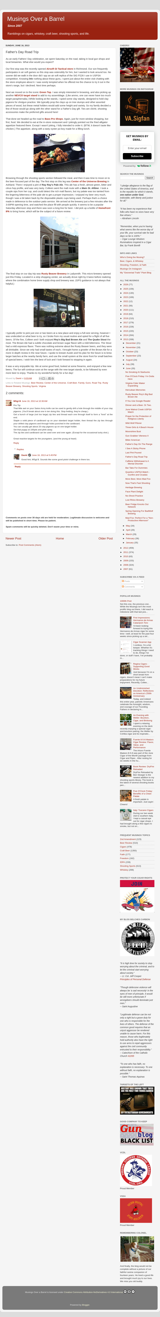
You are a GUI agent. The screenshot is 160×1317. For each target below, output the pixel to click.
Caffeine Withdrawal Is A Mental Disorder (137, 462)
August (129, 360)
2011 (126, 552)
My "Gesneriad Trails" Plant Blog (135, 272)
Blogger (85, 1305)
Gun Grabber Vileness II (137, 436)
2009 (126, 560)
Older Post (106, 538)
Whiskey (124, 870)
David (24, 455)
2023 (126, 297)
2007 (126, 569)
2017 (126, 322)
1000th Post (126, 601)
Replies (20, 449)
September (131, 356)
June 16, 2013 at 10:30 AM (35, 401)
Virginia (42, 386)
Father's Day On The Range (138, 444)
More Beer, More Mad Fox (138, 479)
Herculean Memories (135, 390)
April (128, 530)
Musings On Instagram (131, 269)
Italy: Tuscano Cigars (143, 810)
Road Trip (96, 383)
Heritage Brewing (133, 487)
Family (81, 383)
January (130, 542)
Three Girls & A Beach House (139, 427)
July (128, 364)
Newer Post (13, 538)
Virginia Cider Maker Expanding (135, 384)
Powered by (137, 166)
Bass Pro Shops (54, 119)
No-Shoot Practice (134, 496)
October (130, 351)
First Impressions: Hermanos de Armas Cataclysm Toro (143, 620)
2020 (126, 310)
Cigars (123, 847)
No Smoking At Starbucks (137, 372)
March (129, 534)
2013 (126, 339)
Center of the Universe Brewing (89, 181)
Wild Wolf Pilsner (133, 423)
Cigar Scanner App (142, 642)
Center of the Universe (55, 383)
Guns (88, 383)
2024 (126, 293)
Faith (122, 854)
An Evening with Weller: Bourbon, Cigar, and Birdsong (142, 718)
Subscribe (137, 156)
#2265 (131, 1056)
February (130, 538)
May (128, 526)
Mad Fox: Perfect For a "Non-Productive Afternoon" (139, 519)
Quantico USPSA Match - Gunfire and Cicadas (137, 473)
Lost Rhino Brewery (134, 500)
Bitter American (132, 440)
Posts (126, 581)
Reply (16, 443)
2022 (126, 301)
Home (60, 538)
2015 (126, 331)
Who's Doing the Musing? (132, 257)
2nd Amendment (128, 839)
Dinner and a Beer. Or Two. (138, 405)
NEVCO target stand (25, 95)
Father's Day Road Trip (136, 457)
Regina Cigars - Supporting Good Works (141, 666)
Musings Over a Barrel (35, 19)
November (131, 347)
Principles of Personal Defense (135, 979)
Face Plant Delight (134, 491)
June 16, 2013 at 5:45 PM (44, 455)
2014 (126, 335)
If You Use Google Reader (138, 401)
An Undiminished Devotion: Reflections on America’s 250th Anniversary (143, 692)
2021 (126, 305)
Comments (128, 587)
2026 (126, 284)
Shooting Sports (30, 386)
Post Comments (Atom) (30, 545)
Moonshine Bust (133, 431)
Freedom (124, 858)
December (131, 343)
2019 (126, 314)
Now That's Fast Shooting (137, 483)
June (128, 368)
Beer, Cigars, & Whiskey (131, 261)
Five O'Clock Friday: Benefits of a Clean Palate (142, 793)
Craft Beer (72, 383)
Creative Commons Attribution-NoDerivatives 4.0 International (99, 1291)
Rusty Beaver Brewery (54, 273)
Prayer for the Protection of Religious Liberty (138, 417)
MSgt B (17, 401)
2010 (126, 556)
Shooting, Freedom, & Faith (133, 265)
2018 (126, 318)
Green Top (45, 92)
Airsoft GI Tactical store (59, 69)
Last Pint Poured (133, 452)
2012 (126, 548)
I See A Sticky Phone (135, 448)
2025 (126, 289)
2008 (126, 565)
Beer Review (37, 383)
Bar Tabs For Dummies (136, 468)
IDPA (122, 862)
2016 (126, 326)
